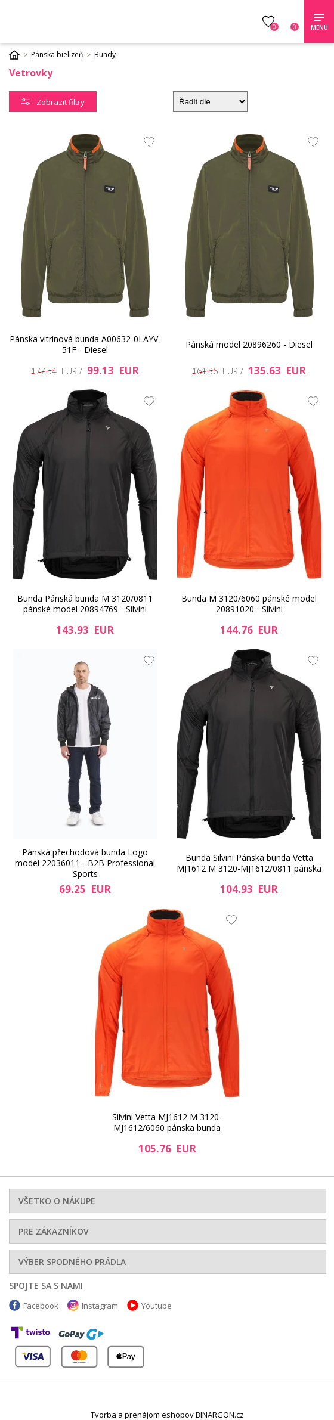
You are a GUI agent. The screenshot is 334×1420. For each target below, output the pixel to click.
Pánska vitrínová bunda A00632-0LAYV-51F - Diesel (85, 344)
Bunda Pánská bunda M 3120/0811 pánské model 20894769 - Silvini (85, 604)
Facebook (40, 1305)
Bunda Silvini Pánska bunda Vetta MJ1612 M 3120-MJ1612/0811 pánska (249, 863)
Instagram (100, 1305)
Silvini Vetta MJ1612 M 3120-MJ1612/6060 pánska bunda (167, 1122)
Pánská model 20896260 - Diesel (249, 344)
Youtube (156, 1305)
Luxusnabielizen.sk (94, 21)
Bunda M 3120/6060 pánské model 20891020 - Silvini (249, 604)
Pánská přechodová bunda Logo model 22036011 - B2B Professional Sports (85, 863)
